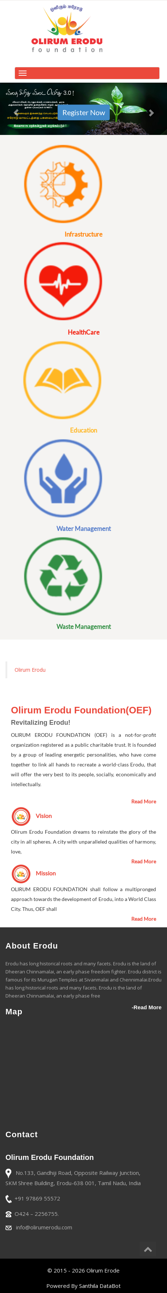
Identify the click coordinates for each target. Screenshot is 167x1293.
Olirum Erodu (30, 669)
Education (83, 430)
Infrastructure (83, 234)
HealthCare (84, 332)
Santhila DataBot (100, 1285)
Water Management (84, 528)
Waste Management (84, 626)
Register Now (83, 112)
